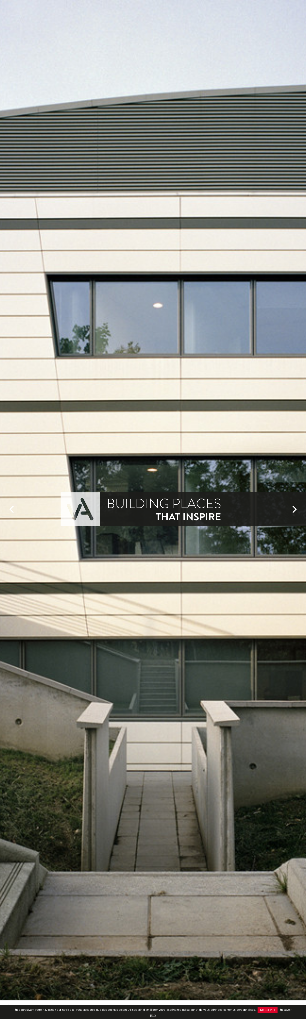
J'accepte (267, 1009)
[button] (11, 509)
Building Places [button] (164, 509)
